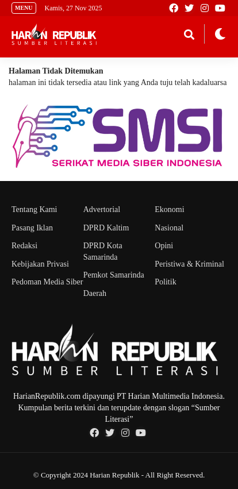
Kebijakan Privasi (40, 264)
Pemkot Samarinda (113, 275)
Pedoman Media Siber (47, 282)
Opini (164, 245)
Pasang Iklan (32, 228)
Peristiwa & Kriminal (189, 264)
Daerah (94, 293)
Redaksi (24, 245)
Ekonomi (169, 209)
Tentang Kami (34, 209)
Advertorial (102, 209)
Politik (165, 282)
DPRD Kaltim (106, 228)
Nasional (169, 228)
